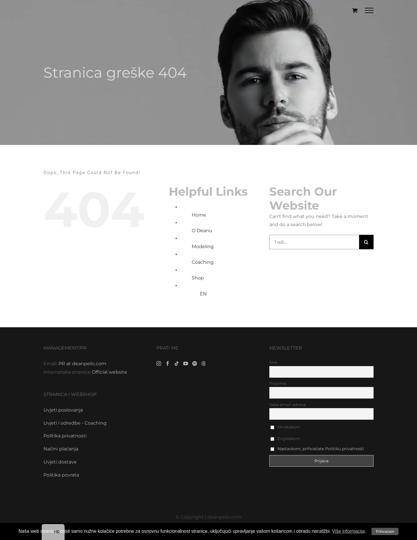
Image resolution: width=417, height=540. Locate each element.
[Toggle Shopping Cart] (355, 10)
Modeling (203, 246)
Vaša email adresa (287, 404)
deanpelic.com (224, 517)
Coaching (203, 262)
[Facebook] (167, 363)
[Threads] (203, 363)
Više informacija (348, 531)
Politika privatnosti (65, 436)
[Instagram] (158, 363)
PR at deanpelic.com (82, 363)
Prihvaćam (385, 531)
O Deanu (202, 230)
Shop (198, 278)
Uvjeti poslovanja (63, 410)
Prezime (277, 383)
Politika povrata (61, 475)
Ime (273, 362)
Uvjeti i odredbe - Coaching (75, 423)
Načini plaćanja (60, 449)
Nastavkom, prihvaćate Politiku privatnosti (320, 448)
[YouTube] (185, 363)
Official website (109, 372)
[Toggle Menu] (369, 10)
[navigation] (53, 532)
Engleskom (285, 438)
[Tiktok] (176, 363)
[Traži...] (314, 242)
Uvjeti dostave (60, 462)
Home (199, 215)
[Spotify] (194, 363)
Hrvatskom (285, 427)
